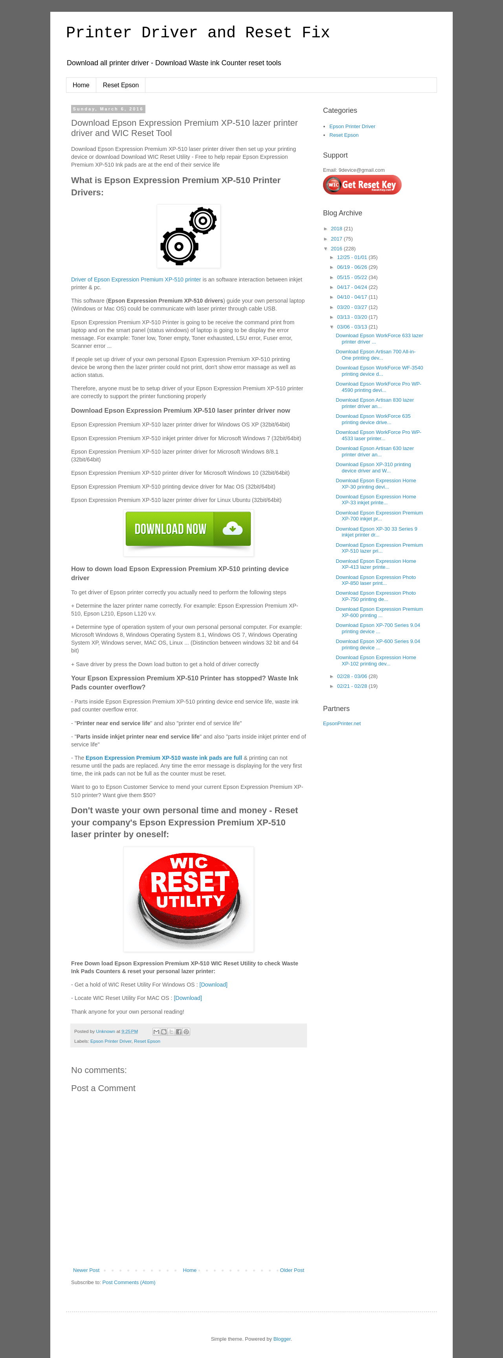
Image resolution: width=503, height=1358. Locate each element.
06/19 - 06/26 (353, 267)
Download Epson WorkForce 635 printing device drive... (373, 419)
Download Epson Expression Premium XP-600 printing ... (379, 612)
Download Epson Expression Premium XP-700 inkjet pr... (379, 516)
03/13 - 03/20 (353, 317)
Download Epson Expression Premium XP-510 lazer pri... (379, 548)
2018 (337, 229)
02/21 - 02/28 (353, 686)
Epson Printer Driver (111, 1041)
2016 (337, 249)
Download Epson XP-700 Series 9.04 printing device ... (378, 628)
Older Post (292, 1270)
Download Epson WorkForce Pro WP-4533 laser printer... (378, 435)
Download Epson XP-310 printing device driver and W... (373, 467)
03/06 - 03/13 (353, 327)
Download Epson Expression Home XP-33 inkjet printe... (376, 500)
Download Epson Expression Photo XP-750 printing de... (376, 596)
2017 (337, 239)
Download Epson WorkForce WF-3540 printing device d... (379, 371)
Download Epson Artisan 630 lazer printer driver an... (375, 451)
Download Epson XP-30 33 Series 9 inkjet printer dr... (376, 532)
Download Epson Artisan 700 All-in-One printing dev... (375, 355)
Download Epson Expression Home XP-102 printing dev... (376, 660)
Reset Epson (121, 85)
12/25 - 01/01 (353, 257)
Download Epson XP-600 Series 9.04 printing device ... (378, 644)
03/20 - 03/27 (353, 307)
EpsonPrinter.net (342, 723)
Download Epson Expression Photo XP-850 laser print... (376, 580)
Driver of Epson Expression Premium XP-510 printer (136, 279)
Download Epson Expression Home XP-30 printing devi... (376, 484)
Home (81, 85)
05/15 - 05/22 (353, 277)
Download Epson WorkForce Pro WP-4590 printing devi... (378, 387)
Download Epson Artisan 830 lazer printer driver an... (375, 403)
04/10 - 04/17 (353, 297)
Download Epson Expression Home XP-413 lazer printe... (376, 564)
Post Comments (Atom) (129, 1282)
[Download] (214, 984)
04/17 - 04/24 (353, 287)
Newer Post (86, 1270)
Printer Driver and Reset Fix (198, 33)
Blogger (282, 1339)
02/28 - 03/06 (353, 676)
